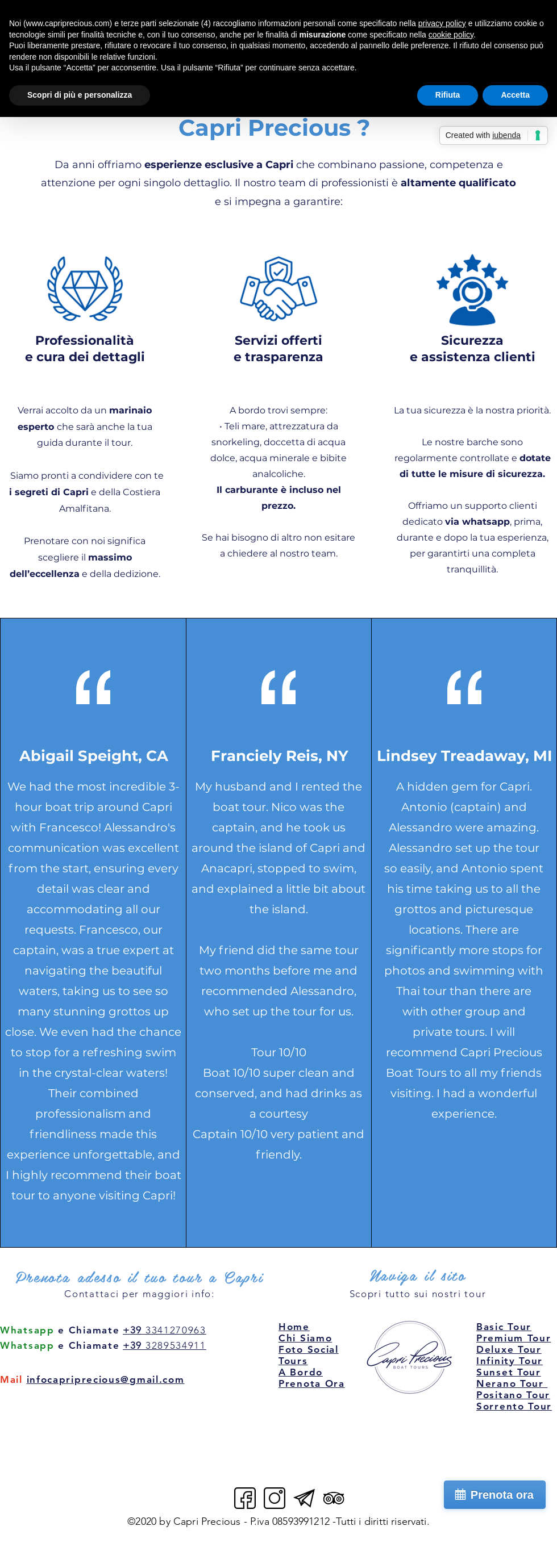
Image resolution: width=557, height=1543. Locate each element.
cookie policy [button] (451, 34)
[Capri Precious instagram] (274, 1498)
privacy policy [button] (442, 23)
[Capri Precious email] (304, 1498)
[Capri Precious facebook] (245, 1498)
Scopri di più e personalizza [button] (79, 94)
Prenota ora (502, 1494)
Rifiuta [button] (447, 94)
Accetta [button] (515, 94)
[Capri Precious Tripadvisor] (333, 1498)
